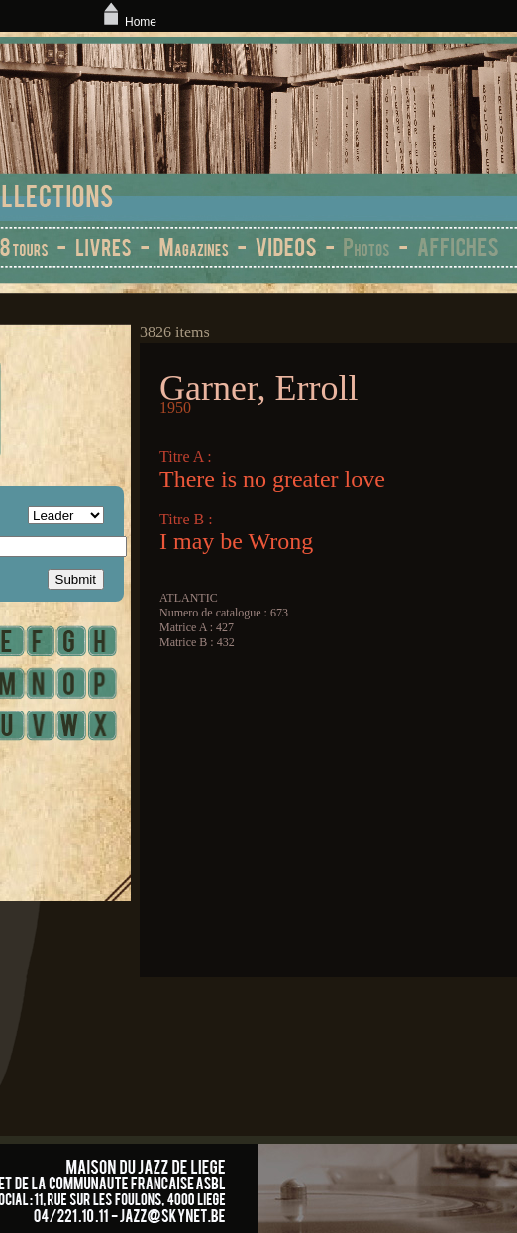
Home (127, 22)
